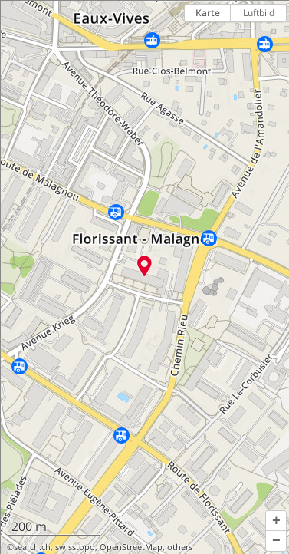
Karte (207, 12)
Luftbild (258, 12)
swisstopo (75, 547)
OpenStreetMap (131, 547)
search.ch (32, 547)
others (179, 547)
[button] (276, 521)
